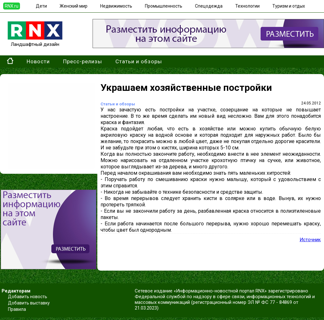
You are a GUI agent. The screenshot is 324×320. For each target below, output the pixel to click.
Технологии (247, 6)
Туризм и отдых (288, 6)
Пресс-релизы (82, 61)
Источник (310, 239)
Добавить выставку (29, 302)
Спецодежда (209, 6)
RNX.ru (11, 6)
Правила (17, 309)
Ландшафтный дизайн (35, 41)
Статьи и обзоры (138, 61)
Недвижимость (116, 6)
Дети (41, 6)
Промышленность (163, 6)
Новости (38, 61)
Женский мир (73, 6)
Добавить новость (27, 296)
